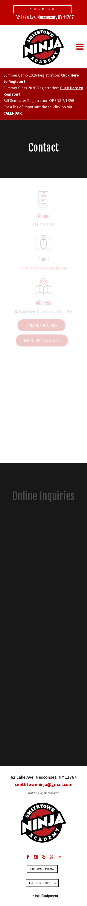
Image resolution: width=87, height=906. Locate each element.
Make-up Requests (42, 341)
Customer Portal (42, 9)
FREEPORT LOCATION (42, 883)
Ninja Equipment (45, 895)
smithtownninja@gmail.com (43, 269)
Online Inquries (41, 326)
